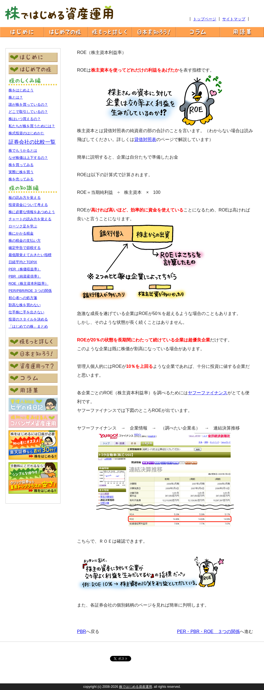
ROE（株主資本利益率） (28, 283)
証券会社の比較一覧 (32, 142)
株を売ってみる (21, 179)
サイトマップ (233, 19)
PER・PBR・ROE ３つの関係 (208, 631)
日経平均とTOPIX (23, 262)
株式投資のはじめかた (26, 133)
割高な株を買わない (25, 305)
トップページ (204, 19)
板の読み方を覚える (25, 197)
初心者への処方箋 (23, 298)
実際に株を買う (21, 172)
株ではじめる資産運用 (135, 687)
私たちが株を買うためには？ (32, 126)
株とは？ (16, 97)
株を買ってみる (21, 165)
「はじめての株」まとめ (28, 326)
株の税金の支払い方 (25, 240)
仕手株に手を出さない (26, 312)
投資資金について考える (28, 205)
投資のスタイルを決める (28, 319)
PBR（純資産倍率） (25, 276)
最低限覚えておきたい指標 (30, 255)
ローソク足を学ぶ (23, 226)
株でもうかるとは (23, 150)
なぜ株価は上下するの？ (28, 158)
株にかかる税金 (21, 233)
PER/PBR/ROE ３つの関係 (30, 291)
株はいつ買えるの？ (25, 119)
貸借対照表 (145, 139)
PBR (81, 631)
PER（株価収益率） (25, 269)
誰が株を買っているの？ (28, 104)
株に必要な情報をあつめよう (32, 212)
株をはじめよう (21, 90)
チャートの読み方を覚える (30, 219)
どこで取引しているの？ (28, 112)
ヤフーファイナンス (207, 392)
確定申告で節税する (25, 248)
